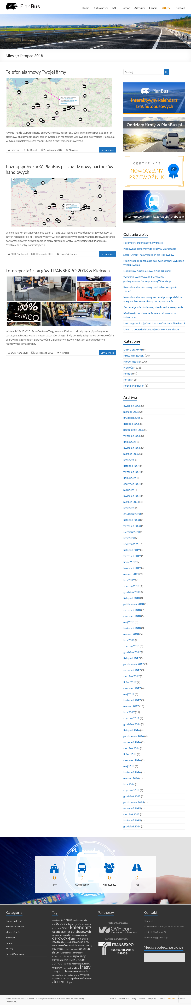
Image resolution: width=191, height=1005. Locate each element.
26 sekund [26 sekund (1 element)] (56, 920)
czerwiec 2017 (132, 688)
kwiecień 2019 (132, 567)
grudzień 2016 (132, 724)
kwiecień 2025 (132, 447)
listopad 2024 (131, 465)
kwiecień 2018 (132, 628)
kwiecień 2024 (132, 495)
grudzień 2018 (132, 592)
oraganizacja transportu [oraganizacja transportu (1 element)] (73, 953)
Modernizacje (131, 361)
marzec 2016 (131, 778)
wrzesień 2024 (132, 471)
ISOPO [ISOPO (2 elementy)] (65, 928)
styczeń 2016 (131, 790)
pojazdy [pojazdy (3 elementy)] (80, 956)
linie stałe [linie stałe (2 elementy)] (82, 938)
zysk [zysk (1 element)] (70, 982)
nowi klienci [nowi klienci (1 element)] (57, 945)
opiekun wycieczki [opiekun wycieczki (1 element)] (71, 949)
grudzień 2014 (132, 826)
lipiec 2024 (129, 477)
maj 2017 (128, 694)
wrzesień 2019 (132, 555)
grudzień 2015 (132, 796)
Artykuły (139, 7)
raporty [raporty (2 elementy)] (67, 963)
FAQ (114, 7)
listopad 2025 (131, 423)
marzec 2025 (131, 453)
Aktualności (101, 7)
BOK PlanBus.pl (19, 253)
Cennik (153, 7)
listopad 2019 (131, 549)
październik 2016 (133, 736)
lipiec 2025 (129, 441)
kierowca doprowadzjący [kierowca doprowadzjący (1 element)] (78, 935)
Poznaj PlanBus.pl (133, 385)
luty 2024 (129, 507)
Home (85, 7)
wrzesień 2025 (132, 435)
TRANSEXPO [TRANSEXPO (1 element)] (57, 968)
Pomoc (126, 7)
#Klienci (166, 7)
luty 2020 (129, 537)
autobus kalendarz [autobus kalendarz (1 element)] (81, 920)
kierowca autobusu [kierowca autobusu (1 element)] (60, 935)
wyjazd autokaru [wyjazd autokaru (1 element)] (72, 975)
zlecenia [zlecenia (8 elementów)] (60, 981)
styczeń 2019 (131, 586)
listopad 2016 (131, 730)
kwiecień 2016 (132, 772)
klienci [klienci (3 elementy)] (72, 938)
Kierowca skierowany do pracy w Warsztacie (149, 248)
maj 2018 (128, 622)
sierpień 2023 (131, 531)
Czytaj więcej (107, 149)
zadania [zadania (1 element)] (65, 978)
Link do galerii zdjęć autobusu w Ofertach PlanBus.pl (154, 323)
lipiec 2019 (129, 561)
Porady (73, 253)
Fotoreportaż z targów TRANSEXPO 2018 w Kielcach (58, 270)
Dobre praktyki (132, 349)
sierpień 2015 (131, 814)
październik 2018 (133, 604)
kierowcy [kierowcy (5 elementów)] (59, 938)
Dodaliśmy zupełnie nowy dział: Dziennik (147, 270)
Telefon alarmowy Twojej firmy (36, 72)
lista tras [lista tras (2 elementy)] (57, 941)
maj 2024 (128, 489)
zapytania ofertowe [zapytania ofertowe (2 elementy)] (81, 978)
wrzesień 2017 (132, 670)
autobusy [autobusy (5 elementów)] (59, 923)
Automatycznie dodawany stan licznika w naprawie (153, 307)
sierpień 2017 (131, 676)
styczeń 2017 (131, 718)
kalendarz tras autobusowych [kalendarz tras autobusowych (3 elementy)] (71, 931)
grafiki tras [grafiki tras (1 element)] (56, 928)
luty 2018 (129, 640)
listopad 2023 (131, 519)
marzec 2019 (131, 573)
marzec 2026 (131, 411)
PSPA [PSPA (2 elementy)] (72, 959)
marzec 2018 (131, 634)
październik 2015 (133, 802)
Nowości (73, 149)
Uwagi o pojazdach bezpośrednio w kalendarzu (151, 329)
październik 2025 (133, 429)
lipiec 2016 (129, 754)
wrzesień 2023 (132, 525)
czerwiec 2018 (132, 616)
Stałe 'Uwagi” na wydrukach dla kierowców (148, 254)
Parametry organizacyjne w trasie (143, 242)
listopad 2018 (131, 598)
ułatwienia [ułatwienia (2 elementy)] (82, 971)
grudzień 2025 (132, 417)
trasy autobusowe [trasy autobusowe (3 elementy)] (64, 971)
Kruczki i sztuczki (133, 355)
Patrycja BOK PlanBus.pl (24, 149)
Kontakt (180, 7)
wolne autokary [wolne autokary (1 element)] (58, 975)
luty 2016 (129, 784)
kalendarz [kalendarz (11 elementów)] (80, 927)
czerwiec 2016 (132, 760)
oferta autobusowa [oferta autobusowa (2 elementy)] (73, 945)
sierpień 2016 (131, 748)
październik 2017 (133, 664)
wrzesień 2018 (132, 610)
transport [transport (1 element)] (67, 968)
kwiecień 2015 (132, 820)
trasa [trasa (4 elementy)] (75, 967)
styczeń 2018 (131, 646)
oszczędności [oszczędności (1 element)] (57, 956)
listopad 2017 (131, 658)
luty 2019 (129, 579)
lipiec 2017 (129, 682)
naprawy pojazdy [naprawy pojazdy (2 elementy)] (79, 941)
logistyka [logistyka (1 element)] (66, 942)
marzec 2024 (131, 501)
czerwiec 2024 (132, 483)
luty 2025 (129, 459)
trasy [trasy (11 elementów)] (85, 967)
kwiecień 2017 (132, 700)
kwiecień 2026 (132, 405)
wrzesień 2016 (132, 742)
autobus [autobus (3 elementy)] (66, 920)
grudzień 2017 (132, 652)
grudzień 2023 (132, 513)
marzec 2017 (131, 706)
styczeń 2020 (131, 543)
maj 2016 (128, 766)
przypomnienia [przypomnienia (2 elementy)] (60, 959)
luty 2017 (129, 712)
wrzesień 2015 (132, 808)
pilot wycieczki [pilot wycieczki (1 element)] (69, 956)
